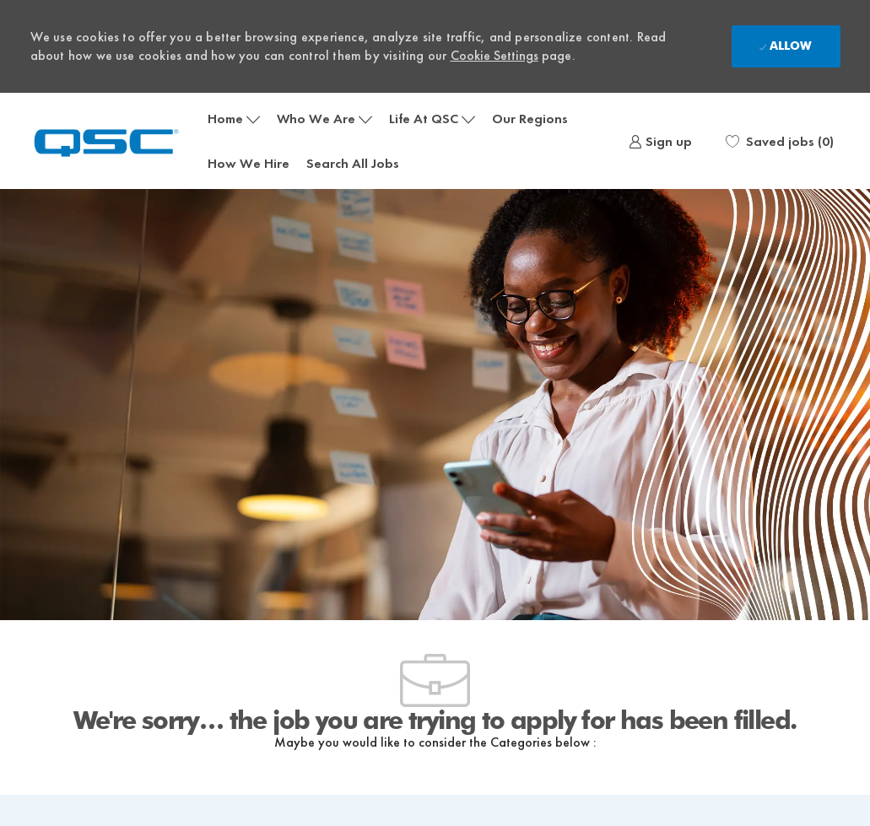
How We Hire (248, 163)
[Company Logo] (114, 141)
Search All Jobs (352, 163)
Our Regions (530, 118)
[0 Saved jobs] (780, 141)
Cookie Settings (494, 55)
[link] (660, 141)
